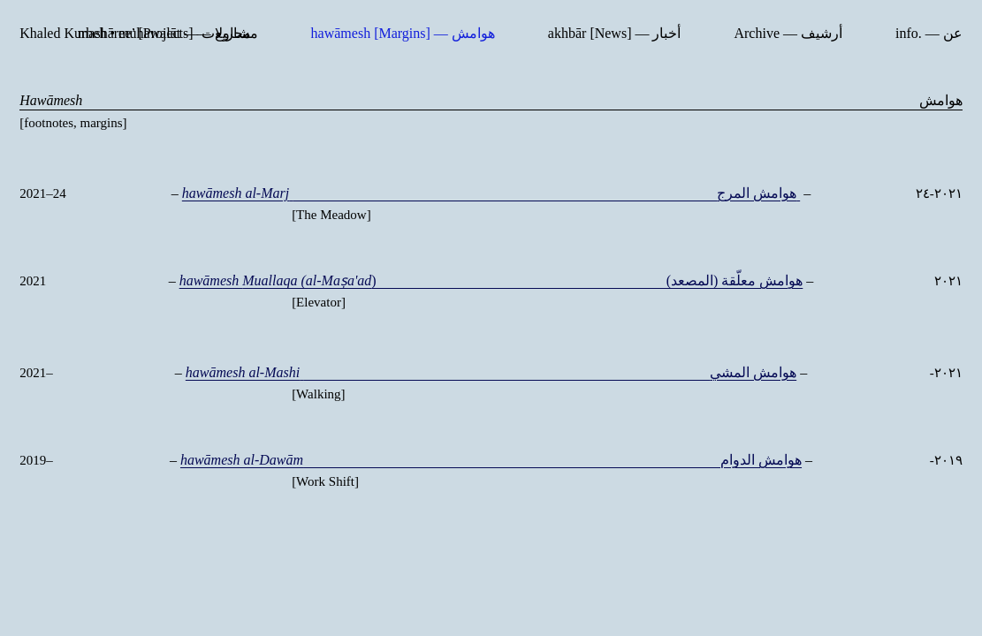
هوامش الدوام (491, 466)
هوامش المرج (491, 193)
